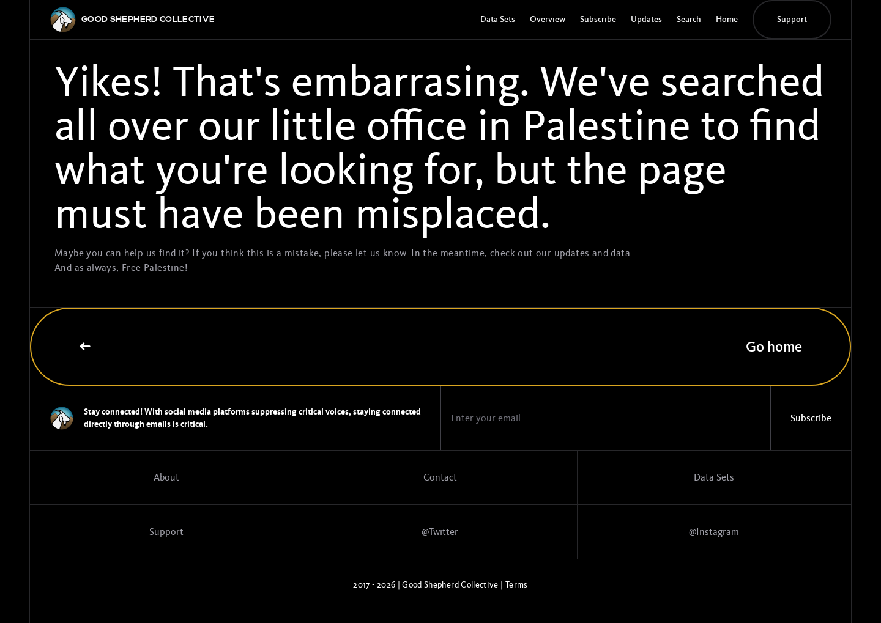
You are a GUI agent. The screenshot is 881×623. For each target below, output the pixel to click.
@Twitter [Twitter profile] (440, 531)
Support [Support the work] (166, 531)
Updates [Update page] (646, 19)
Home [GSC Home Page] (727, 19)
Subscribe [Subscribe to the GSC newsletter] (598, 19)
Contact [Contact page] (440, 477)
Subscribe (810, 418)
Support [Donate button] (792, 19)
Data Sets (497, 19)
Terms (516, 585)
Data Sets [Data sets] (714, 477)
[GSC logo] (148, 19)
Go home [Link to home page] (440, 346)
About (166, 477)
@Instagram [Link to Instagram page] (714, 531)
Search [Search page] (689, 19)
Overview (547, 19)
